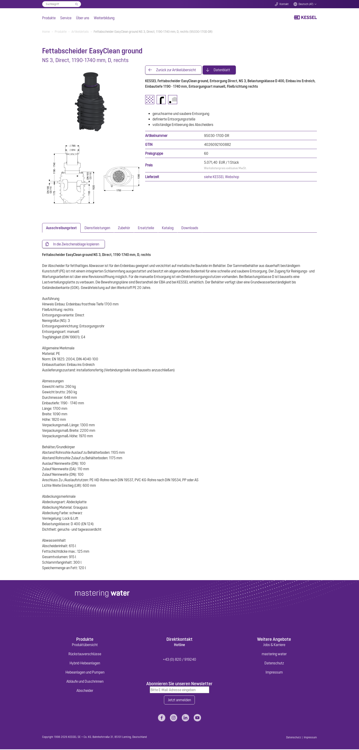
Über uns (82, 18)
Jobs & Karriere (274, 645)
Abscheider (84, 691)
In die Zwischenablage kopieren (76, 244)
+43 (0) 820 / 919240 (179, 660)
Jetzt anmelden (179, 700)
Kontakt (284, 4)
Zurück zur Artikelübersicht (176, 70)
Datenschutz (274, 663)
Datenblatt (222, 70)
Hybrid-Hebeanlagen (85, 663)
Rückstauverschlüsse (84, 654)
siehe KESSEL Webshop (221, 177)
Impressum (274, 673)
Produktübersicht (85, 645)
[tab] (61, 228)
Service (65, 18)
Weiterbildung (104, 18)
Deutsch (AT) (306, 4)
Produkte (49, 18)
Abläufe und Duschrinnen (84, 682)
